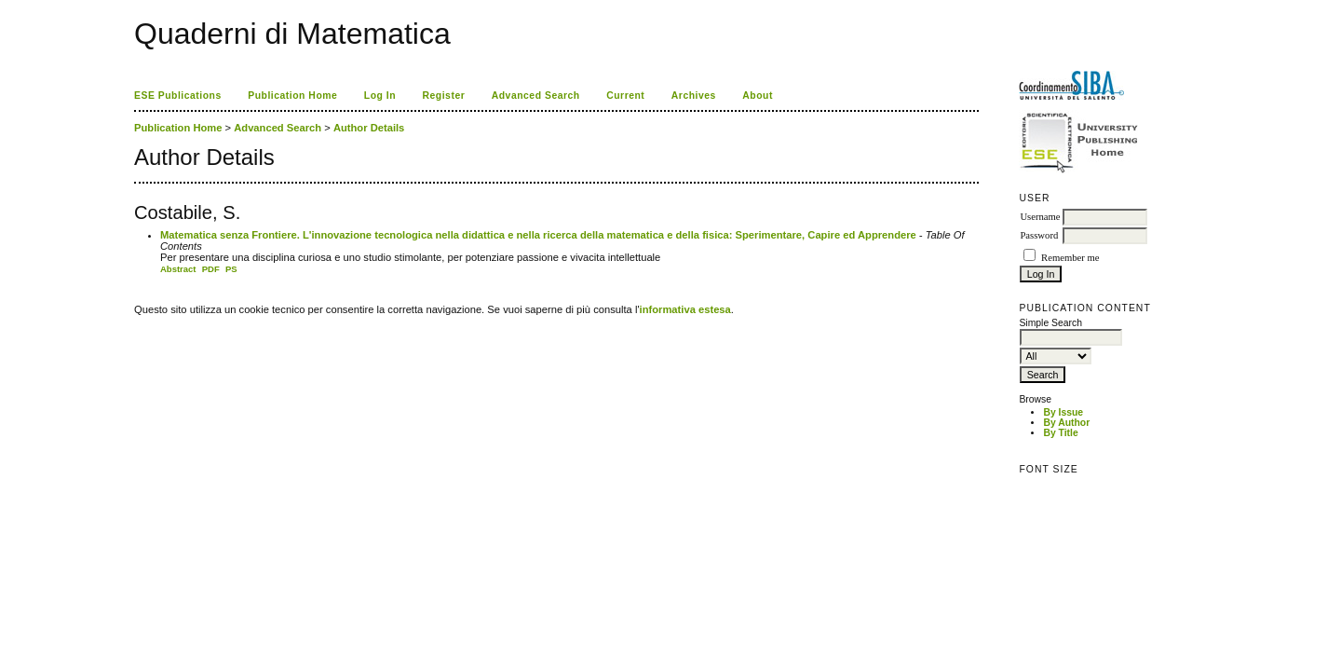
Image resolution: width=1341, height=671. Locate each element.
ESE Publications (178, 95)
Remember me (1070, 258)
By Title (1060, 433)
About (757, 95)
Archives (693, 95)
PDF (211, 269)
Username (1040, 217)
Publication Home (292, 95)
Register (444, 95)
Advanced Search (536, 95)
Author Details (368, 127)
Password (1039, 235)
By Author (1066, 423)
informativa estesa (685, 309)
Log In (380, 95)
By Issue (1063, 412)
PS (231, 269)
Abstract (178, 269)
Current (625, 95)
